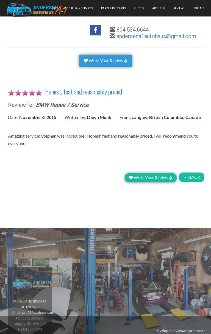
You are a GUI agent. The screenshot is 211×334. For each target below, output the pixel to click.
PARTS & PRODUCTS (113, 8)
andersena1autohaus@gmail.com (156, 36)
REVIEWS (178, 8)
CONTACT (198, 8)
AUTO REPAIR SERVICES (78, 8)
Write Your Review (105, 60)
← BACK (191, 177)
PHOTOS (139, 8)
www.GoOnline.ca (192, 331)
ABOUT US (158, 8)
